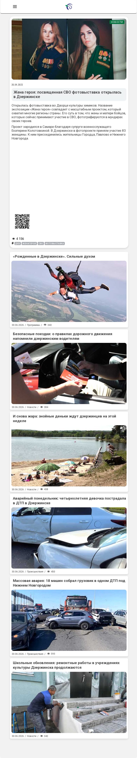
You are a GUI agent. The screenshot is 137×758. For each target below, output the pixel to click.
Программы (33, 325)
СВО (40, 243)
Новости (117, 22)
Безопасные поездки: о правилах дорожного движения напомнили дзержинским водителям (62, 336)
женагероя (29, 243)
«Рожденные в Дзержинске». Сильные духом (54, 256)
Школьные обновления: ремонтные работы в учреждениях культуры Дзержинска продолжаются (66, 665)
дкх (17, 243)
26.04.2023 (17, 84)
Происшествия (35, 571)
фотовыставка (54, 243)
